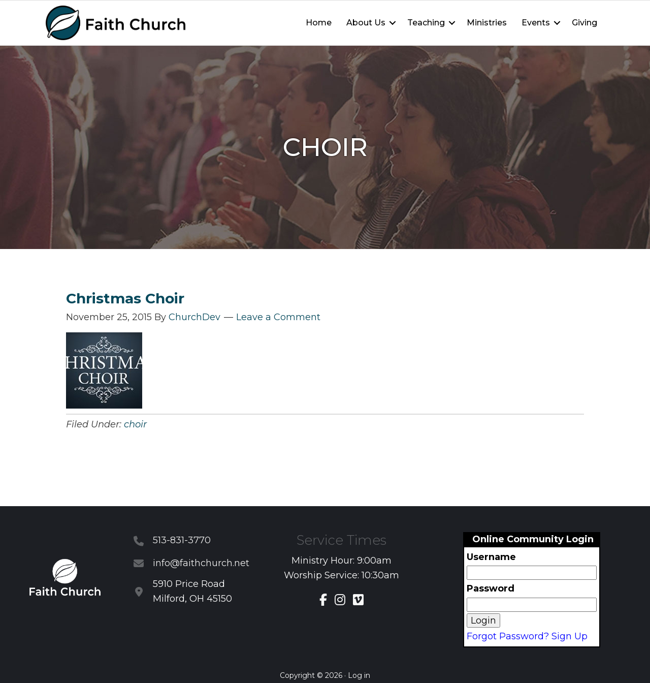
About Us (365, 22)
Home (319, 22)
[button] (392, 23)
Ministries (487, 22)
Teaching (426, 22)
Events (536, 22)
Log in (359, 675)
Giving (584, 22)
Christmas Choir (125, 298)
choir (135, 424)
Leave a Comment (278, 317)
